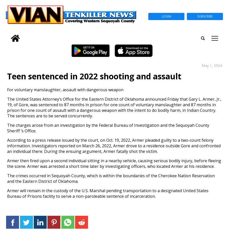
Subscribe (205, 16)
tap (215, 38)
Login (166, 16)
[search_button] (8, 35)
